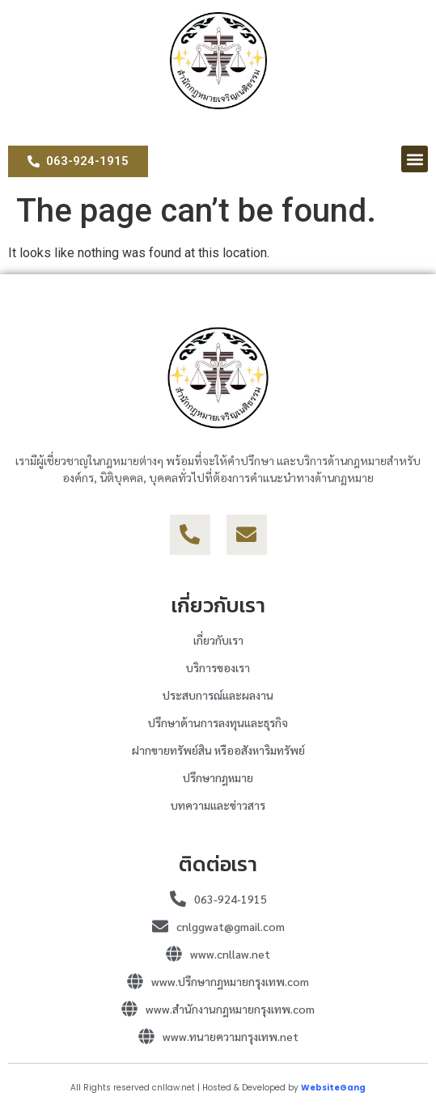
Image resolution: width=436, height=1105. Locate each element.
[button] (414, 159)
